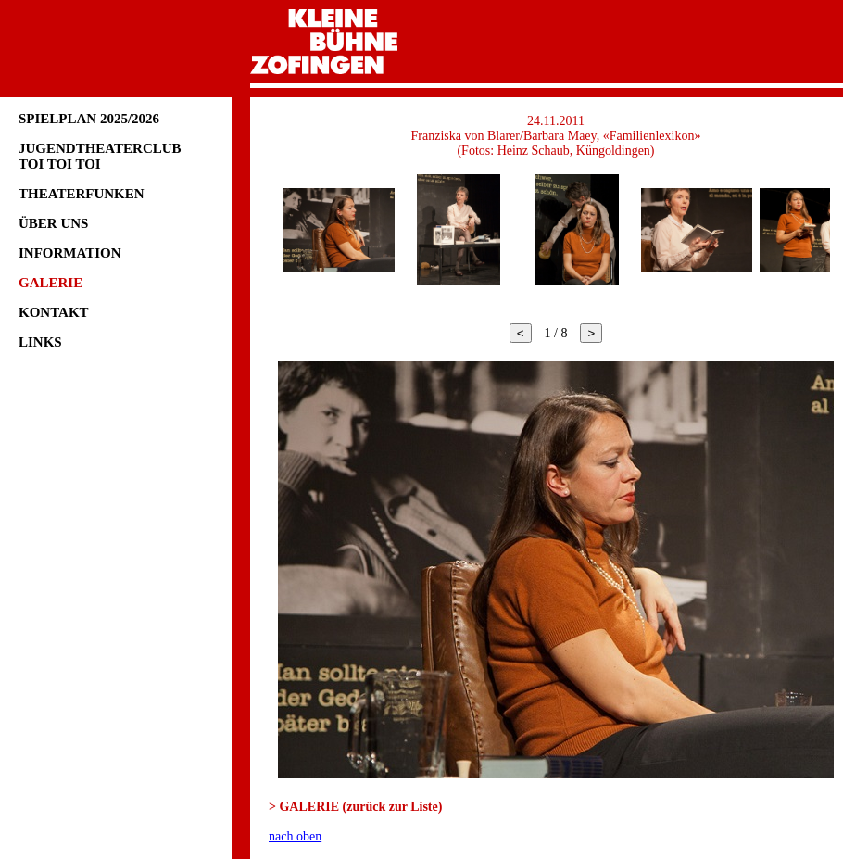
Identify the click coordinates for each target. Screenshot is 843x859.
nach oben (295, 836)
